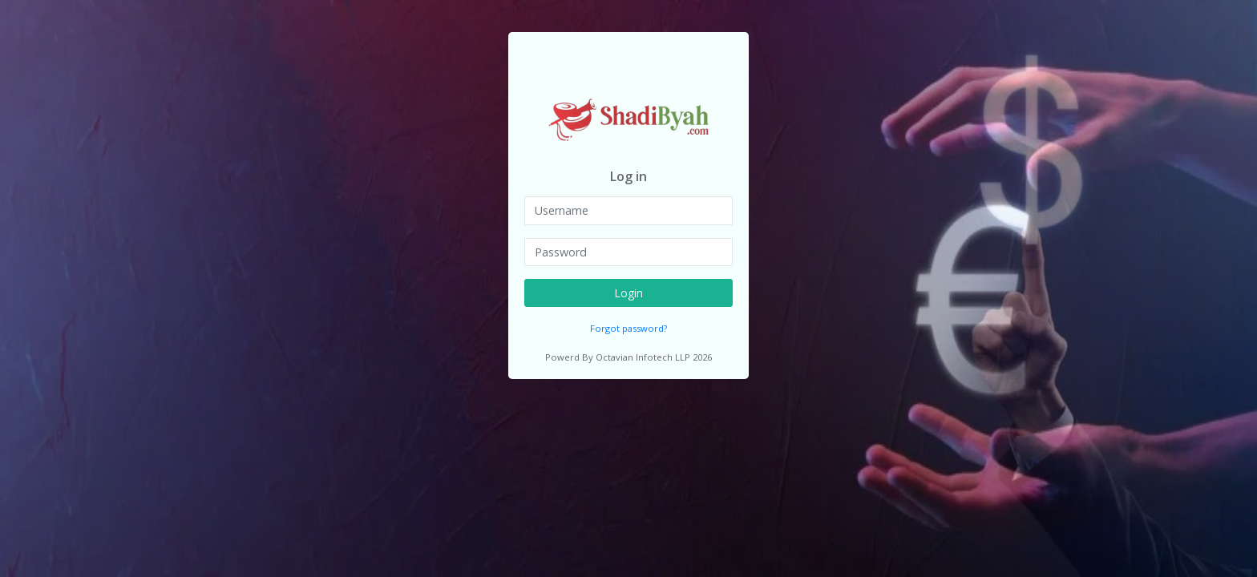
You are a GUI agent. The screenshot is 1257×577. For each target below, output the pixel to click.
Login (628, 293)
